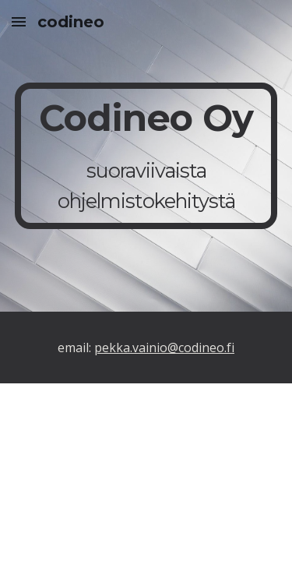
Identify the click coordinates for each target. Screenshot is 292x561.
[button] (18, 21)
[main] (146, 156)
